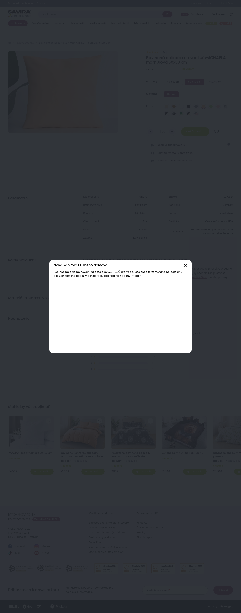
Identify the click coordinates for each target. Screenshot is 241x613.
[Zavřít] (185, 266)
